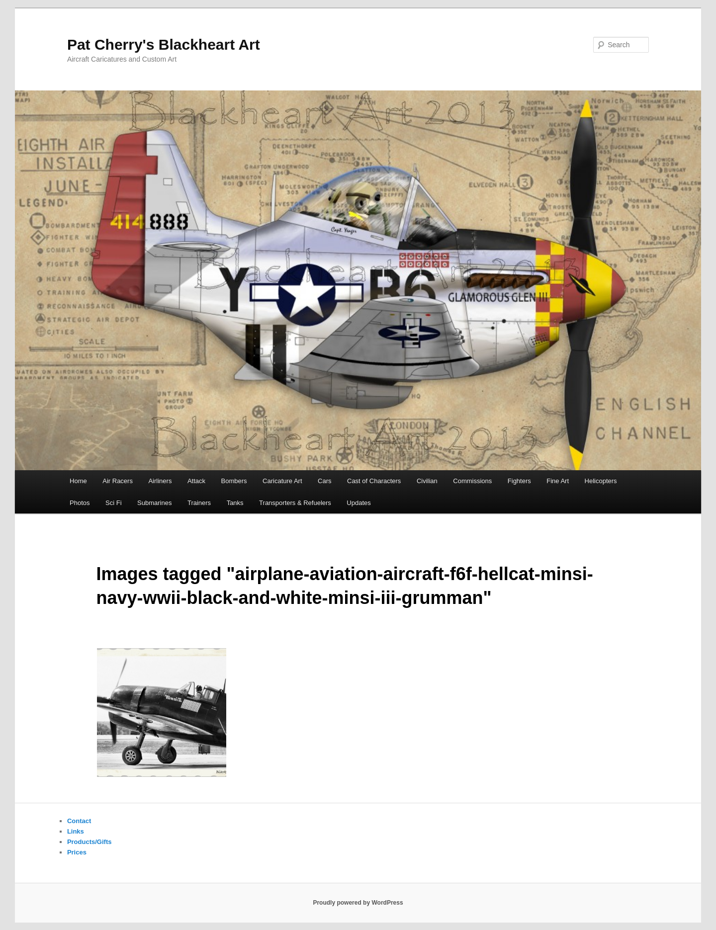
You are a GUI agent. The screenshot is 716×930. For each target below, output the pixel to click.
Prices (77, 852)
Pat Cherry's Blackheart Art (163, 44)
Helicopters (601, 481)
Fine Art (557, 481)
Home (78, 481)
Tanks (235, 503)
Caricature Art (282, 481)
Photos (80, 503)
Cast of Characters (374, 481)
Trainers (199, 503)
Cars (324, 481)
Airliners (160, 481)
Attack (196, 481)
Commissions (472, 481)
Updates (358, 503)
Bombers (234, 481)
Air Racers (117, 481)
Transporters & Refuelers (295, 503)
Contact (79, 821)
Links (75, 831)
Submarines (154, 503)
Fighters (519, 481)
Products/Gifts (89, 841)
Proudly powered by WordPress (358, 902)
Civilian (427, 481)
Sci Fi (113, 503)
